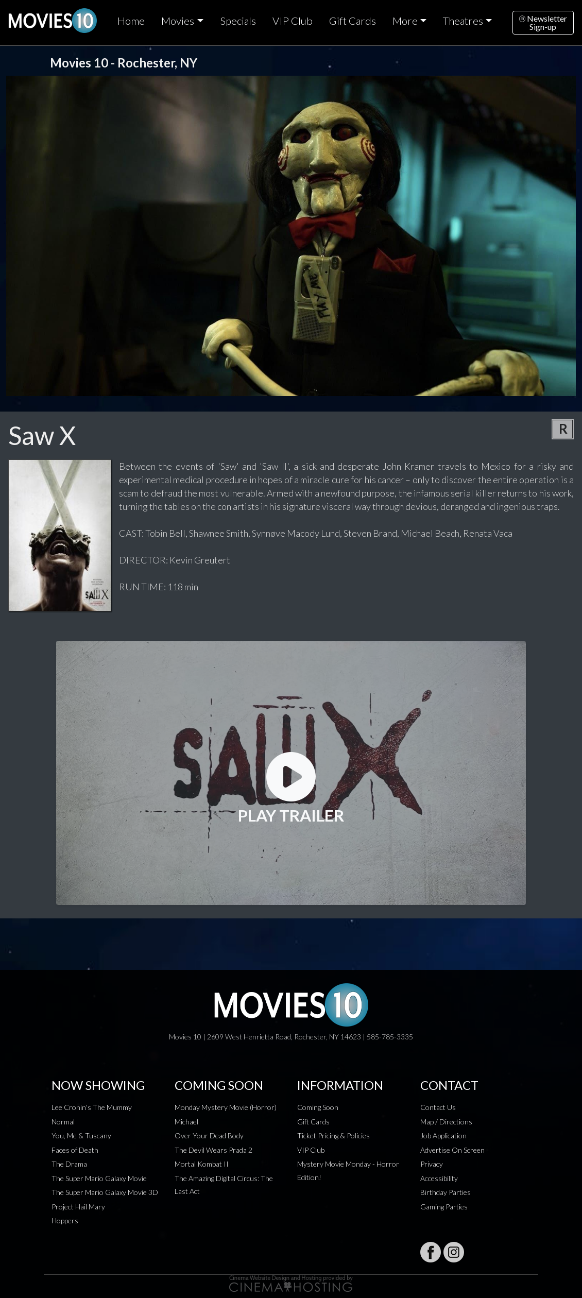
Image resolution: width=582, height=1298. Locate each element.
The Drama (69, 1163)
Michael (186, 1121)
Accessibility (439, 1178)
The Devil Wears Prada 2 (213, 1150)
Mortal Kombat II (202, 1163)
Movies (177, 20)
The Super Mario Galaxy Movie (99, 1178)
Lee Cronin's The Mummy (92, 1107)
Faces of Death (75, 1150)
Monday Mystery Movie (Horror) (226, 1107)
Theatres (463, 20)
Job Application (443, 1135)
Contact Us (438, 1107)
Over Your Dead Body (209, 1135)
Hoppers (65, 1220)
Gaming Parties (444, 1206)
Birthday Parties (445, 1192)
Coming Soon (317, 1107)
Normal (63, 1121)
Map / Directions (446, 1121)
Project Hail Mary (78, 1206)
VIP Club (292, 20)
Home (131, 20)
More (405, 20)
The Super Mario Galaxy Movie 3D (105, 1192)
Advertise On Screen (452, 1150)
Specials (238, 20)
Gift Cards (352, 20)
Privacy (431, 1163)
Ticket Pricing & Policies (333, 1135)
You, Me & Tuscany (81, 1135)
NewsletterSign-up (543, 22)
